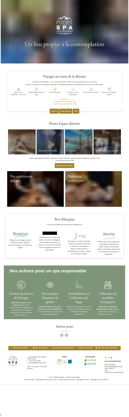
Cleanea (114, 317)
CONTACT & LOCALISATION (114, 376)
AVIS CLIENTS (109, 372)
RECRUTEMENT (110, 368)
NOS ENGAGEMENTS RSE (114, 370)
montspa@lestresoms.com (37, 366)
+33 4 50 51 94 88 (35, 364)
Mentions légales (58, 381)
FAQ (106, 374)
